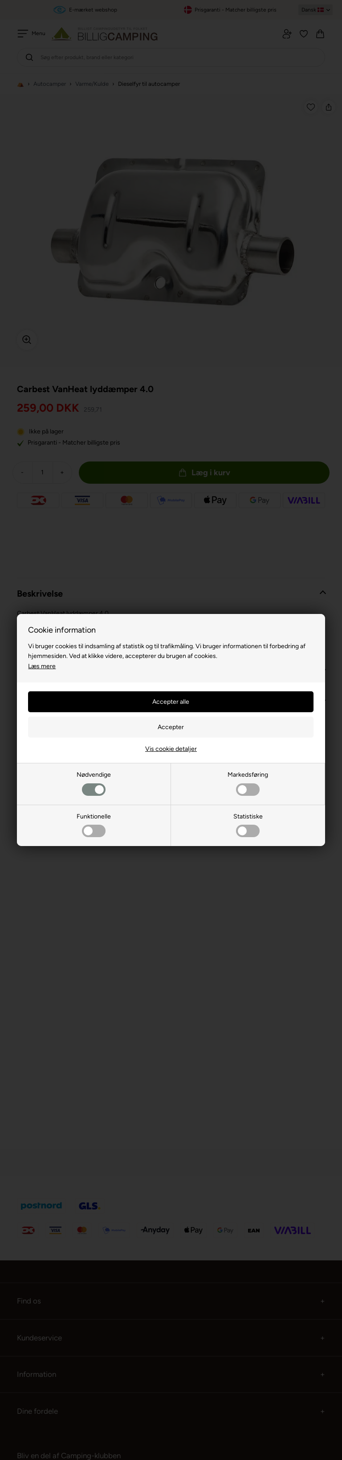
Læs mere (42, 666)
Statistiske (248, 825)
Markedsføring (248, 783)
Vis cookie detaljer (171, 749)
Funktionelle (94, 825)
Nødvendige (94, 783)
